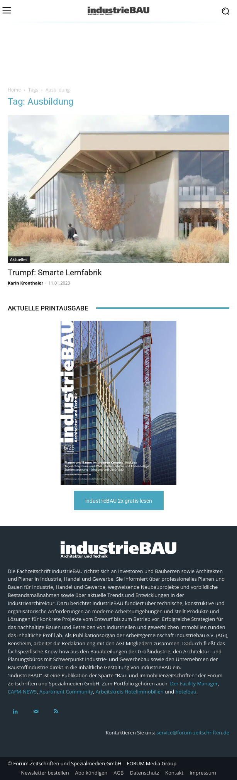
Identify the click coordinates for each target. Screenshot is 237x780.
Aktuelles (18, 259)
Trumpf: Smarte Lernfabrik (55, 272)
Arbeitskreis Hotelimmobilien (130, 691)
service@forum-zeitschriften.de (192, 732)
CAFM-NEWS (22, 691)
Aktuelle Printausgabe (48, 308)
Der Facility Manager (194, 683)
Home (14, 89)
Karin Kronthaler (25, 283)
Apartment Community (66, 691)
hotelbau (185, 691)
